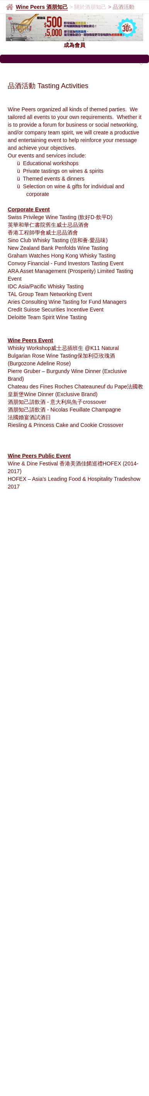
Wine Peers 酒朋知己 (42, 7)
